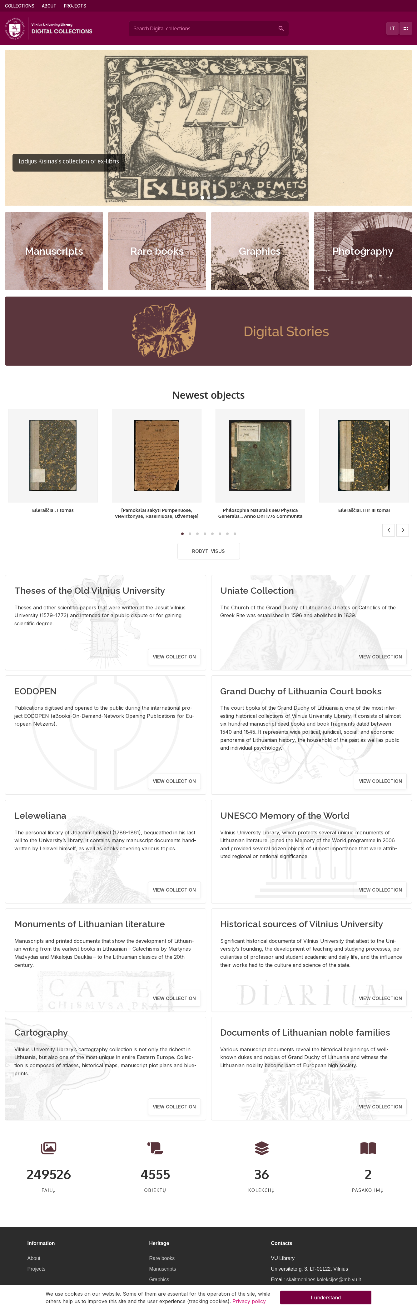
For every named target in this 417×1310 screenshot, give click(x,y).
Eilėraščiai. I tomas (53, 510)
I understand (326, 1297)
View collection (174, 656)
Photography (363, 251)
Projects (75, 5)
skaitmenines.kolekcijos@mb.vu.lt (323, 1279)
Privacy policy (249, 1301)
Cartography (41, 1032)
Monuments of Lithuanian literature (89, 924)
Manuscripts (54, 251)
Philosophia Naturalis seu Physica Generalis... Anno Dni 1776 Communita (260, 513)
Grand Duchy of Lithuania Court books (301, 691)
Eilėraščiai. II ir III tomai (364, 510)
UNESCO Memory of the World (284, 815)
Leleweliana (40, 815)
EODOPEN (35, 691)
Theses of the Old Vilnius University (89, 590)
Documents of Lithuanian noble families (305, 1032)
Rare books (157, 251)
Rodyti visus (208, 551)
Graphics (260, 251)
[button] (202, 198)
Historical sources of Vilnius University (301, 924)
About (49, 5)
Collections (19, 5)
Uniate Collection (257, 590)
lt (392, 28)
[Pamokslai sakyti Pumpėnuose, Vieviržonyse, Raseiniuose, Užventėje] (157, 513)
